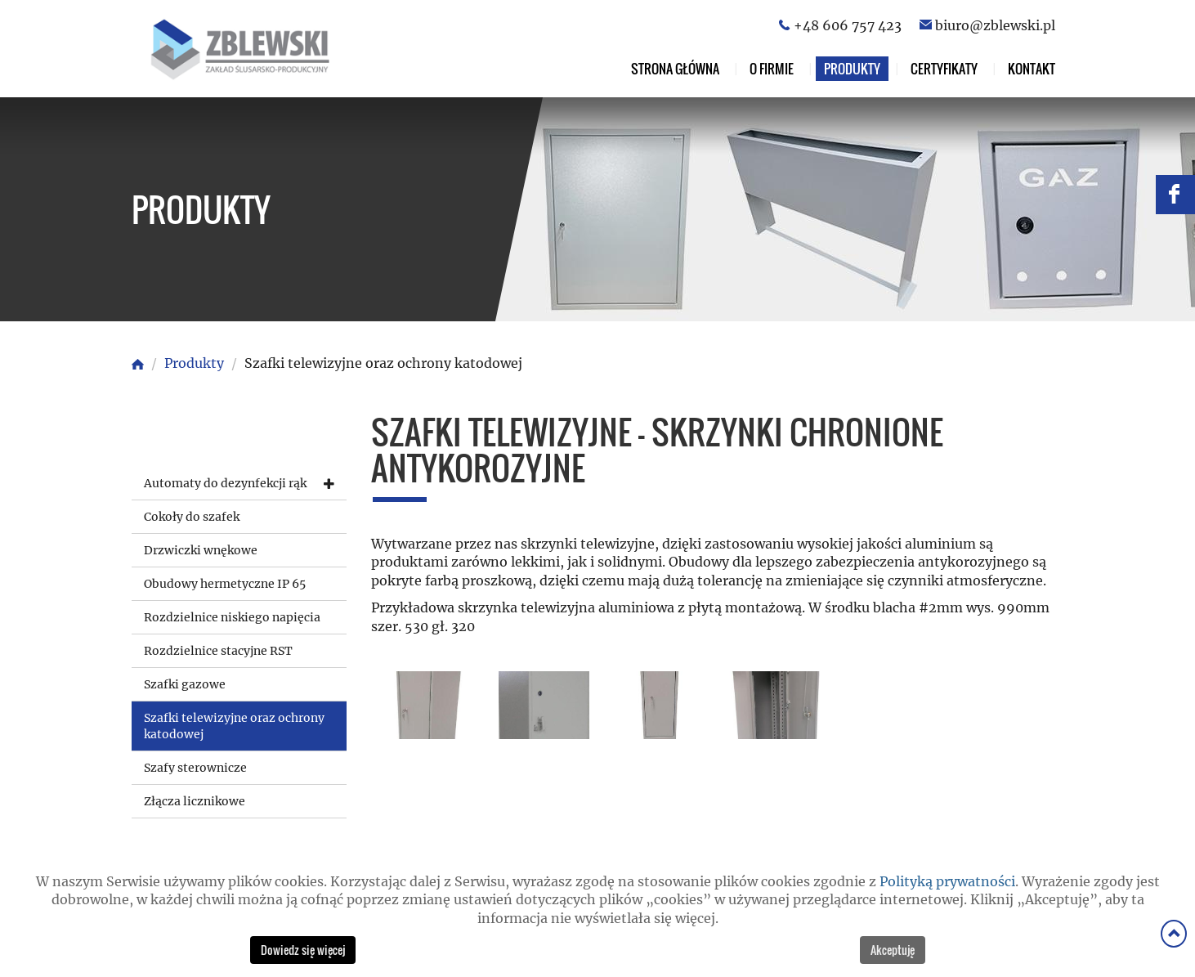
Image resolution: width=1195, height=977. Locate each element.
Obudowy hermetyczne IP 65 (225, 583)
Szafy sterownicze (195, 767)
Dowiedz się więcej (303, 949)
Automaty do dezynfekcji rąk (225, 483)
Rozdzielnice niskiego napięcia (232, 617)
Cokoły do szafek (191, 516)
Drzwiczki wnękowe (200, 550)
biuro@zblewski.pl (995, 25)
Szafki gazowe (185, 684)
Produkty (852, 68)
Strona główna (675, 68)
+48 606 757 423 (848, 25)
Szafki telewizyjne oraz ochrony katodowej (234, 726)
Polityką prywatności (947, 881)
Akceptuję (893, 949)
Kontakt (1031, 68)
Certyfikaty (944, 68)
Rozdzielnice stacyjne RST (218, 650)
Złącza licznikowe (194, 801)
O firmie (772, 68)
